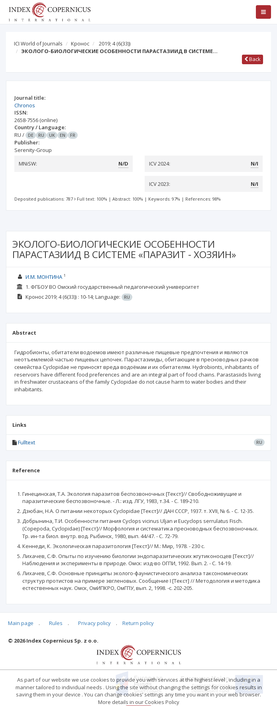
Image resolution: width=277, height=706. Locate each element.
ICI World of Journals (38, 43)
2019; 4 (114, 43)
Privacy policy (94, 623)
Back (252, 59)
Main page (20, 623)
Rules (56, 623)
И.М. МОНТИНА (44, 276)
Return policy (138, 623)
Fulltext (26, 442)
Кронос (80, 43)
